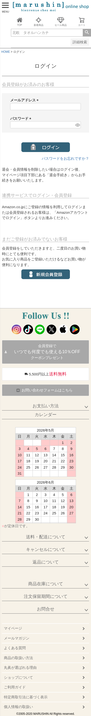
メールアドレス (25, 100)
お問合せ (45, 609)
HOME (5, 51)
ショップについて (18, 677)
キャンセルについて (45, 549)
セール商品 (61, 21)
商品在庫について (45, 583)
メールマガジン (16, 638)
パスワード (21, 118)
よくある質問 (15, 648)
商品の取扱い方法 (18, 658)
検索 (87, 32)
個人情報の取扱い (18, 707)
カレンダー (46, 414)
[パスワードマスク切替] (77, 125)
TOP (20, 21)
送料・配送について (45, 536)
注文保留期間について (45, 596)
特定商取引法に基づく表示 (26, 697)
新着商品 (38, 21)
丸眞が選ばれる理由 (20, 667)
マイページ (13, 628)
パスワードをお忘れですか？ (65, 158)
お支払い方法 (46, 406)
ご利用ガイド (15, 687)
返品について (46, 562)
